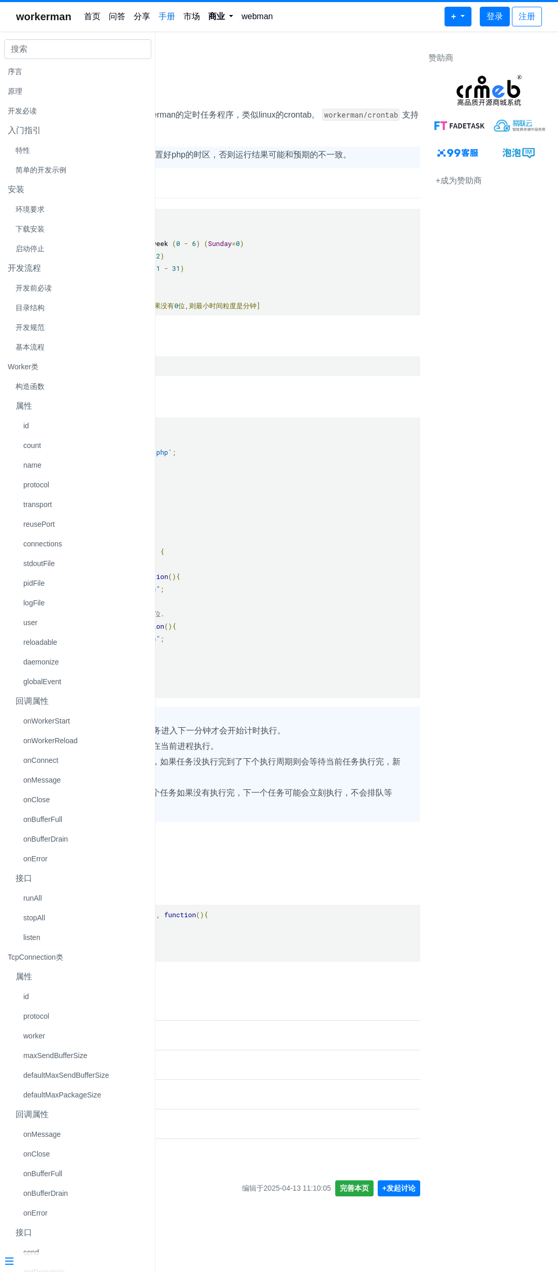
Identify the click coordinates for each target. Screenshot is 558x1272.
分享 (142, 16)
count (32, 445)
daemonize (41, 662)
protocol (36, 485)
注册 (527, 16)
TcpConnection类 (35, 957)
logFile (34, 603)
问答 (117, 16)
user (30, 622)
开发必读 (22, 111)
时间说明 (185, 203)
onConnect (41, 760)
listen (31, 937)
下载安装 (30, 229)
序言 (15, 71)
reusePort (39, 524)
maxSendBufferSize (55, 1055)
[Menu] (73, 1262)
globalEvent (42, 681)
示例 (176, 415)
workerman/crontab (221, 60)
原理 (15, 91)
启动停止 (30, 248)
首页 (92, 16)
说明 (176, 93)
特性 (23, 150)
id (26, 426)
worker (34, 1036)
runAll (32, 898)
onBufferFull (42, 819)
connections (42, 544)
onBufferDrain (45, 839)
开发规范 (30, 327)
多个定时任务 (188, 1154)
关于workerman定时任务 (210, 1184)
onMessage (42, 780)
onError (35, 859)
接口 (176, 877)
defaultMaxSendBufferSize (66, 1075)
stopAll (34, 918)
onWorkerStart (46, 721)
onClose (36, 800)
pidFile (34, 583)
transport (37, 504)
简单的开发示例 (41, 170)
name (32, 465)
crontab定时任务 (195, 1066)
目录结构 (30, 307)
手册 (167, 16)
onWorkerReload (50, 740)
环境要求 (30, 209)
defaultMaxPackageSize (62, 1095)
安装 (176, 354)
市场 (191, 16)
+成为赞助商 (459, 180)
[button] (221, 16)
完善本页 (354, 1219)
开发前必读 (34, 288)
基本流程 (30, 347)
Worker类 (23, 367)
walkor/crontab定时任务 (210, 1125)
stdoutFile (39, 563)
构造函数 (30, 386)
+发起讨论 (399, 1219)
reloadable (40, 642)
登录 (495, 16)
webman (257, 16)
